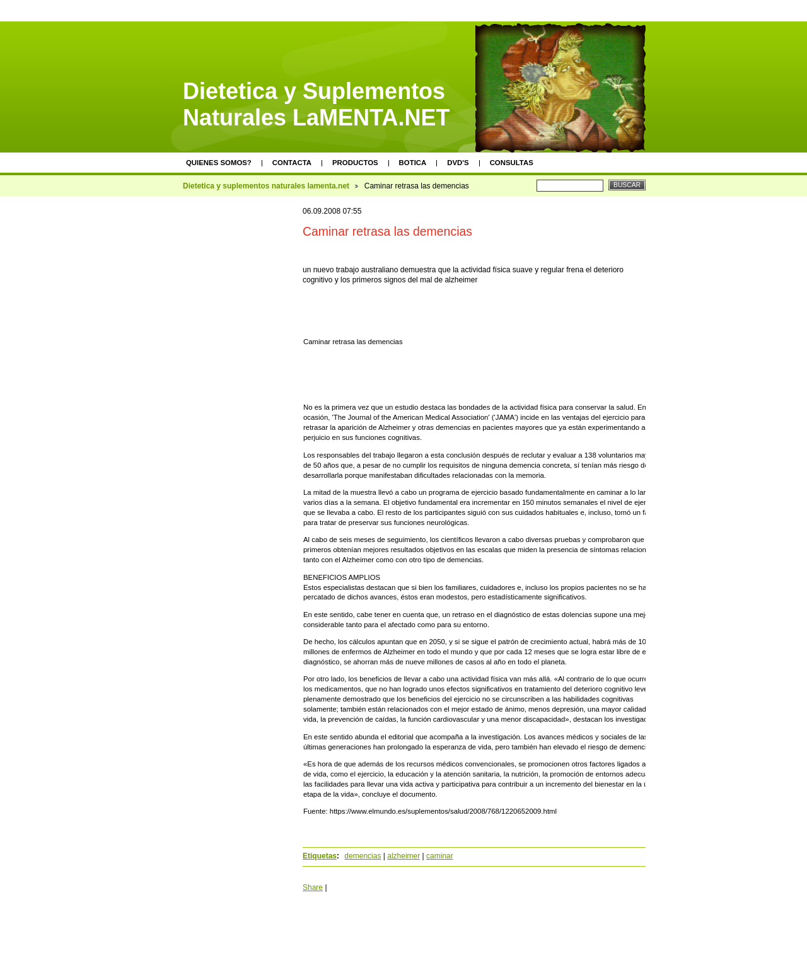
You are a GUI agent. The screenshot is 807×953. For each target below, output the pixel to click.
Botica (413, 162)
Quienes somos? (219, 162)
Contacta (291, 162)
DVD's (457, 162)
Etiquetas (320, 856)
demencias (362, 856)
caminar (439, 856)
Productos (355, 162)
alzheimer (403, 856)
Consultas (511, 162)
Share (313, 887)
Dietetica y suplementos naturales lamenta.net (266, 186)
